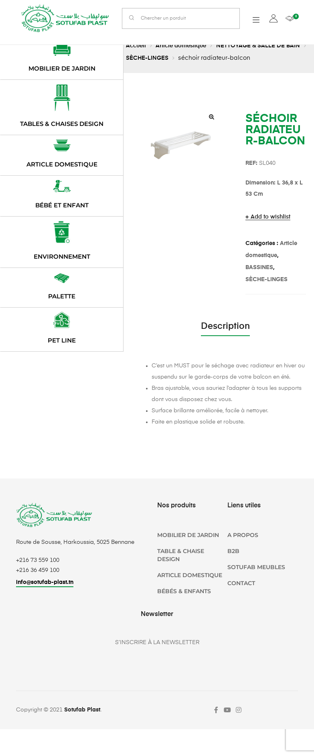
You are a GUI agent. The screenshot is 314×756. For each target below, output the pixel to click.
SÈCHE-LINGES (157, 58)
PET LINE (62, 340)
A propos (242, 535)
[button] (211, 116)
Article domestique (184, 46)
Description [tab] (225, 326)
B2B (233, 551)
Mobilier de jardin (61, 68)
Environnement (62, 256)
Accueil (137, 46)
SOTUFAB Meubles (256, 567)
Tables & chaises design (61, 124)
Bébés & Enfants (184, 591)
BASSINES (259, 267)
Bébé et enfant (62, 205)
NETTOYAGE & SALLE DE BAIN (265, 46)
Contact (241, 583)
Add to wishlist (270, 217)
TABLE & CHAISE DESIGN (180, 555)
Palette (61, 296)
